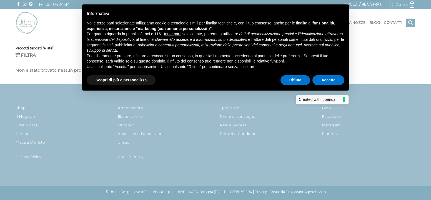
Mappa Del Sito (30, 142)
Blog (374, 23)
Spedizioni (229, 108)
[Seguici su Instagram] (25, 4)
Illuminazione (130, 116)
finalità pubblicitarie (119, 45)
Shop (21, 108)
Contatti (393, 23)
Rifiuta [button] (295, 80)
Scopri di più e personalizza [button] (121, 80)
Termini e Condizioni (238, 133)
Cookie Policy (130, 156)
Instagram (331, 125)
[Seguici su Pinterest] (31, 4)
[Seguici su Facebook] (19, 4)
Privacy (261, 192)
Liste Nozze (27, 125)
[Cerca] (410, 23)
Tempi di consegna (237, 116)
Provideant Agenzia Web (306, 192)
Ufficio (123, 142)
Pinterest (330, 133)
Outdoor (126, 125)
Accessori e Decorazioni (140, 133)
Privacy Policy (28, 156)
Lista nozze (354, 23)
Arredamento (130, 108)
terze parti (172, 34)
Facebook (331, 116)
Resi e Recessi (233, 125)
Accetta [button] (328, 80)
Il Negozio (25, 116)
